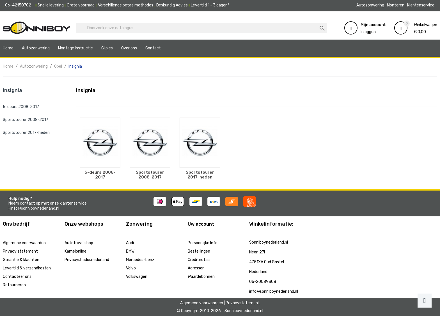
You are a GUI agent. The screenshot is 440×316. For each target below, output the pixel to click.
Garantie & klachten (21, 259)
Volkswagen (136, 276)
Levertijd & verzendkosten (27, 268)
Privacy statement (20, 251)
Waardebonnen (201, 276)
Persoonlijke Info (202, 243)
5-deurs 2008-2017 (21, 106)
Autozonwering (370, 5)
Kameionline (75, 251)
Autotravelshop (79, 243)
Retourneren (14, 285)
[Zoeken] (201, 28)
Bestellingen (199, 251)
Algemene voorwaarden (24, 243)
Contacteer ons (17, 276)
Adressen (196, 268)
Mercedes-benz (140, 259)
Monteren (395, 5)
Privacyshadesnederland (87, 259)
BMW (130, 251)
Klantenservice (420, 5)
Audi (130, 243)
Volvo (131, 268)
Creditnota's (199, 259)
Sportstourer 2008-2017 (25, 119)
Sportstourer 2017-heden (26, 132)
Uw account (201, 224)
